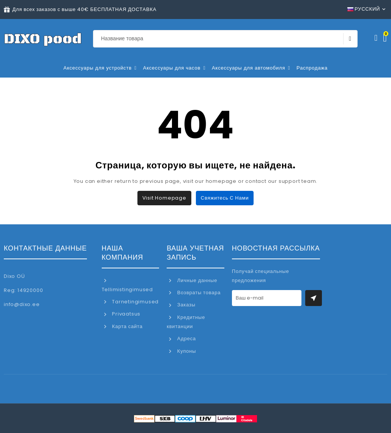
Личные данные (196, 280)
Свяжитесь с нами (225, 197)
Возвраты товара (198, 292)
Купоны (186, 351)
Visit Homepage (164, 197)
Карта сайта (126, 326)
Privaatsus (125, 313)
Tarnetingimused (134, 301)
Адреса (186, 338)
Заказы (186, 304)
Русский (363, 9)
